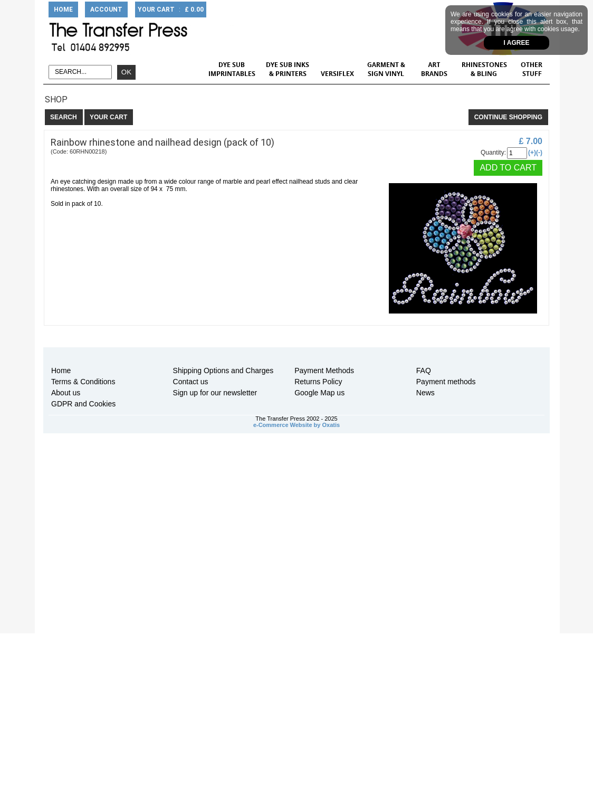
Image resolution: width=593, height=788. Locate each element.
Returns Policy (318, 381)
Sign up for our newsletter (215, 392)
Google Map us (319, 392)
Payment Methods (324, 370)
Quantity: (493, 152)
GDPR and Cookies (83, 404)
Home (61, 370)
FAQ (423, 370)
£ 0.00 (194, 9)
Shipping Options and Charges (223, 370)
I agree (517, 42)
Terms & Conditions (83, 381)
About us (65, 392)
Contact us (190, 381)
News (425, 392)
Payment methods (446, 381)
